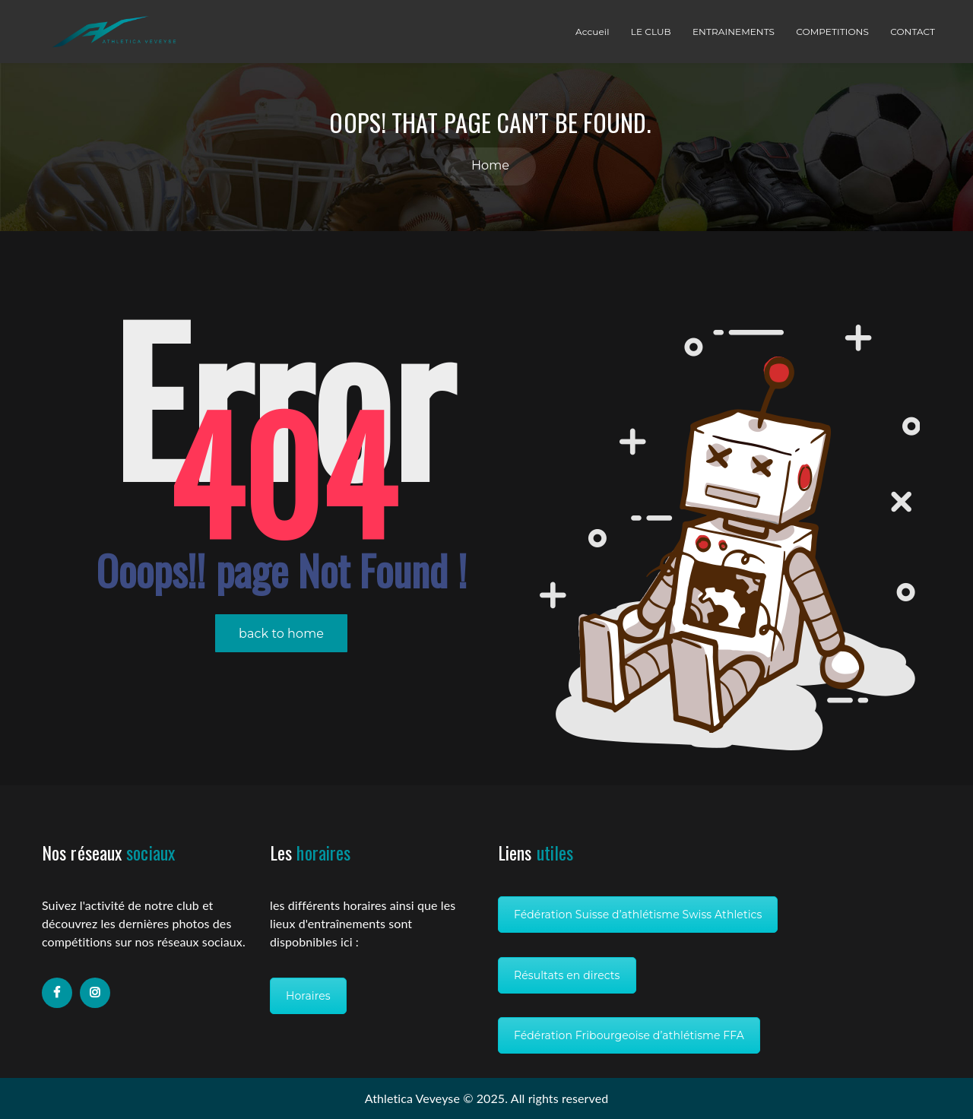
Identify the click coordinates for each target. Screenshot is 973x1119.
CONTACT (912, 31)
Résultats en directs (567, 975)
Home (490, 165)
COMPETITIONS (832, 31)
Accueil (592, 31)
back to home (281, 633)
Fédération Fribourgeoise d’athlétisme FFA (629, 1035)
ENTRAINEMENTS (734, 31)
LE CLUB (651, 31)
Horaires (308, 996)
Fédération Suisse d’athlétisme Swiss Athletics (638, 914)
